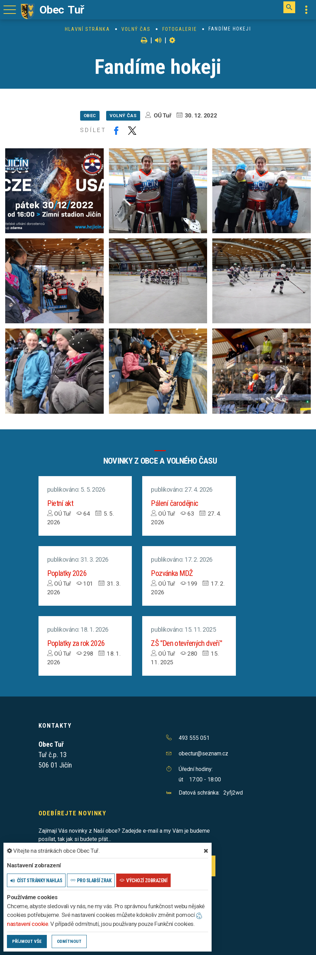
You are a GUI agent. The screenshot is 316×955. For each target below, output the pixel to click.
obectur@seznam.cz (203, 753)
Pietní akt (60, 503)
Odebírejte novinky (72, 813)
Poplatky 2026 (67, 573)
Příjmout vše (27, 941)
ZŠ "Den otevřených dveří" (186, 643)
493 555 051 (194, 738)
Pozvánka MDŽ (172, 573)
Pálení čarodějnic (174, 503)
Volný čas (136, 29)
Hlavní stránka (87, 29)
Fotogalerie (179, 29)
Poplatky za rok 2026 (76, 643)
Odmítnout (69, 941)
